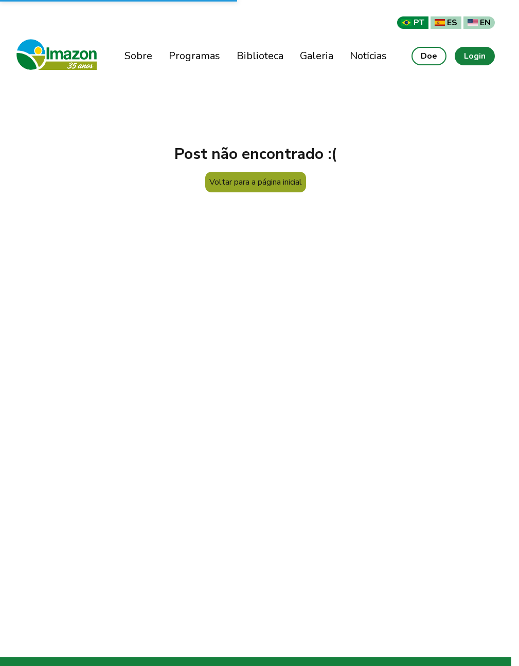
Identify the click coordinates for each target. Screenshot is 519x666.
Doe (429, 56)
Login (475, 56)
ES (446, 22)
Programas (194, 56)
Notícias (368, 56)
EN (479, 22)
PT (412, 22)
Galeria (316, 56)
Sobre (138, 56)
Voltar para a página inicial (255, 182)
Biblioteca (260, 56)
